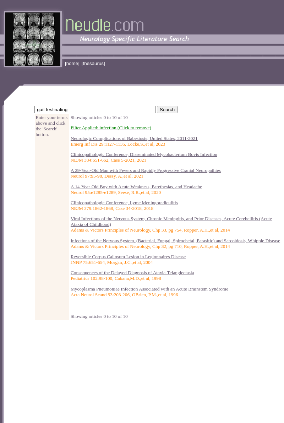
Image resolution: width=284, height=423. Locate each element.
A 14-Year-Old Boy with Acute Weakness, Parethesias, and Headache (136, 186)
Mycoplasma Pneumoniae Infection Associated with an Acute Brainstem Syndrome (149, 289)
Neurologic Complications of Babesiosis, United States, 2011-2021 (134, 138)
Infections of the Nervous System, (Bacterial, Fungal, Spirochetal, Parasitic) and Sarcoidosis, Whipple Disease (175, 240)
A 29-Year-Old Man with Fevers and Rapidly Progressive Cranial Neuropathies (146, 170)
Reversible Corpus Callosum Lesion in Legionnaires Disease (128, 256)
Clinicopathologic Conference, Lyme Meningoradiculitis (124, 202)
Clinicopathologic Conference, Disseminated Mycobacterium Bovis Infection (144, 154)
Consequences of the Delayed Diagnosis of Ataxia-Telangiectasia (132, 272)
